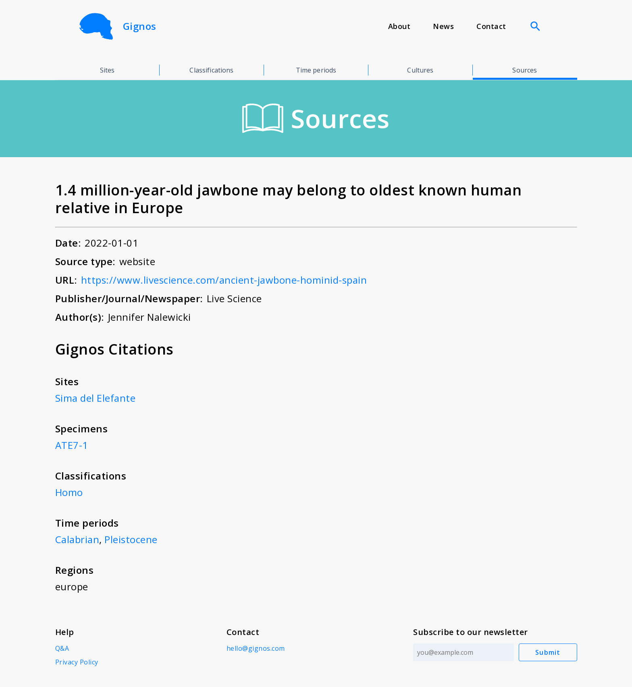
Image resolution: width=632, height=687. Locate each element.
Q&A (62, 648)
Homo (69, 492)
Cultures (420, 70)
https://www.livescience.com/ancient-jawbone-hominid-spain (224, 279)
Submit (548, 652)
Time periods (316, 70)
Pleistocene (131, 539)
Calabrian (77, 539)
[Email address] (463, 652)
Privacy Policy (76, 662)
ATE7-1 (71, 445)
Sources (524, 70)
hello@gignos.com (256, 648)
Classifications (211, 70)
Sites (107, 70)
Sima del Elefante (95, 398)
